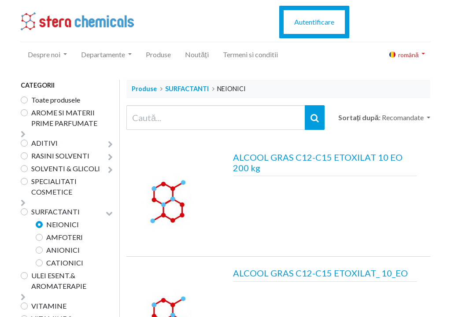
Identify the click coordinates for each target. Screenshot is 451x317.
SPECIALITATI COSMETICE (54, 186)
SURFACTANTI (55, 211)
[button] (406, 117)
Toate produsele (55, 100)
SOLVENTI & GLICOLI (65, 168)
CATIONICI (64, 262)
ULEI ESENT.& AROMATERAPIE (58, 280)
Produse (144, 88)
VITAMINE (49, 306)
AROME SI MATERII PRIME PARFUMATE (64, 117)
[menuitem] (158, 54)
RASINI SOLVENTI (60, 155)
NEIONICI (62, 224)
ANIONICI (63, 250)
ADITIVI (44, 143)
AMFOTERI (64, 237)
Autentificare (314, 22)
